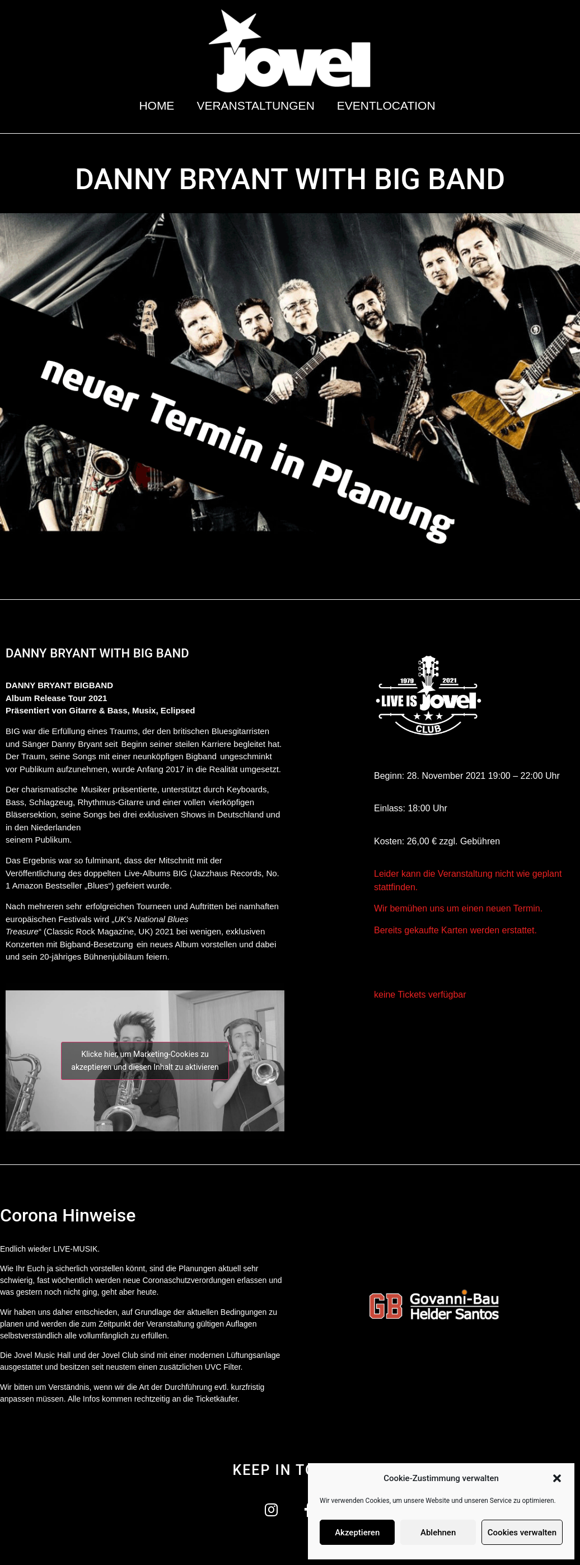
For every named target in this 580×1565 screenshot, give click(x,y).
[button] (557, 1478)
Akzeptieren (357, 1533)
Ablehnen (438, 1533)
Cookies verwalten (522, 1533)
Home (156, 105)
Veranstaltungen (255, 105)
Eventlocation (389, 105)
